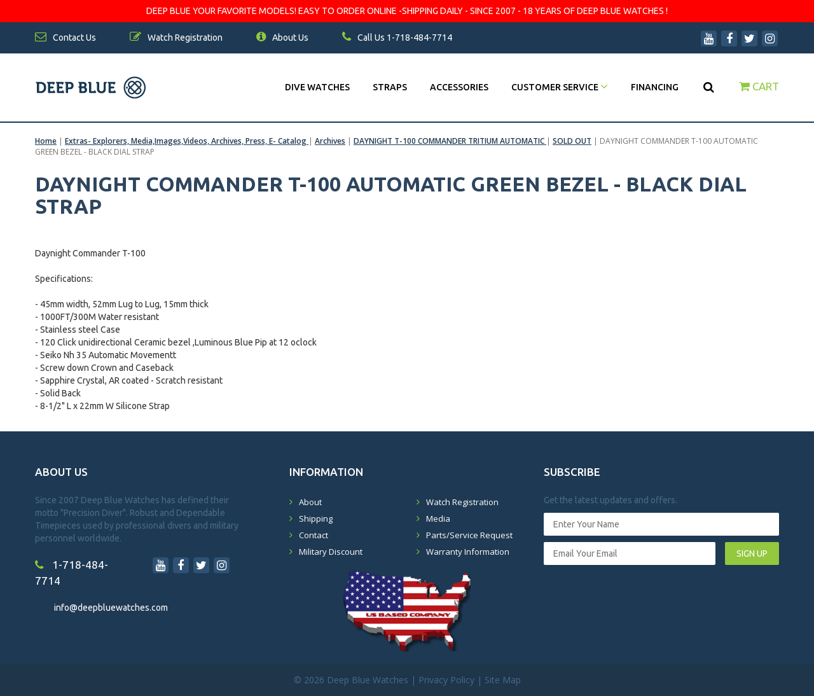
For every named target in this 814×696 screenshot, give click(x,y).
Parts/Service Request (469, 535)
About (310, 502)
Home (46, 141)
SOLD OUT (572, 141)
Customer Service (559, 87)
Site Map (503, 680)
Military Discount (330, 551)
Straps (390, 87)
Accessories (459, 87)
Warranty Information (467, 551)
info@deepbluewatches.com (111, 607)
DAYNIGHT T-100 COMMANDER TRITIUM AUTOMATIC (450, 141)
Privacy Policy (446, 680)
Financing (655, 87)
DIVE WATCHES (317, 87)
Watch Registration (462, 502)
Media (438, 518)
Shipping (316, 518)
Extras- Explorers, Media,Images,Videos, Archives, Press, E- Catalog (186, 141)
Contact (313, 535)
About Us (282, 37)
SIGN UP (752, 553)
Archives (330, 141)
